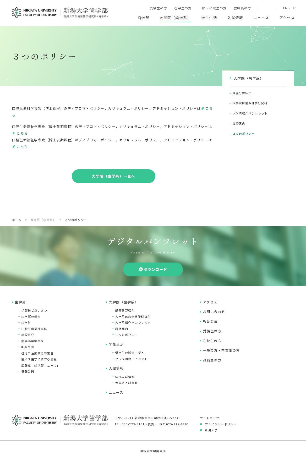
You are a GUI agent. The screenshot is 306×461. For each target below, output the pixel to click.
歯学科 (26, 322)
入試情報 (235, 17)
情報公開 (27, 371)
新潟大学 (211, 430)
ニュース (261, 17)
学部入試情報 (125, 377)
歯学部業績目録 (32, 341)
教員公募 (210, 321)
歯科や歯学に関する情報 (39, 359)
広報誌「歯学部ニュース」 (40, 365)
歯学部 (143, 17)
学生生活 (209, 17)
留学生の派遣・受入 (129, 353)
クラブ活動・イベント (131, 359)
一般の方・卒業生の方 (221, 350)
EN (285, 8)
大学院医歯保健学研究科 (133, 316)
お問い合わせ (214, 311)
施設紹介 (27, 335)
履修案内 (121, 329)
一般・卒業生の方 (213, 8)
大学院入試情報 (126, 383)
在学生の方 (183, 8)
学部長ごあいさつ (34, 310)
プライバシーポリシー (221, 424)
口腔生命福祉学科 (34, 329)
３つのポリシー (126, 335)
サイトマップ (209, 418)
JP (294, 8)
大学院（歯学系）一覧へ (113, 176)
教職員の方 (242, 8)
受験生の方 (158, 8)
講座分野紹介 (125, 310)
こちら (22, 133)
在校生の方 (212, 340)
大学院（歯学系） (175, 17)
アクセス (287, 17)
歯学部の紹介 (31, 316)
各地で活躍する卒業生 (37, 353)
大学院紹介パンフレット (133, 322)
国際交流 (27, 347)
